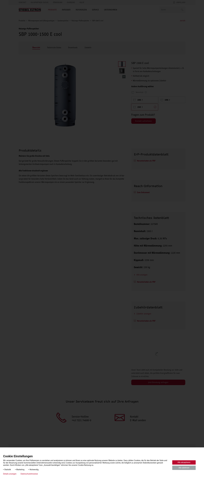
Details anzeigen (9, 474)
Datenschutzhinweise (29, 474)
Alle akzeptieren (184, 462)
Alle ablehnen (183, 468)
